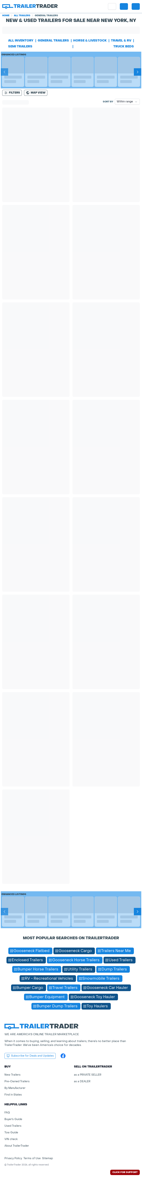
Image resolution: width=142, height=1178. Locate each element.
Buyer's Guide (13, 1119)
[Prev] (4, 72)
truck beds (123, 46)
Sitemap (47, 1158)
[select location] (124, 6)
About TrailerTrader (16, 1146)
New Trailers (12, 1075)
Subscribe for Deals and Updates (30, 1056)
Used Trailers (12, 1126)
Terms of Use (32, 1158)
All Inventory (20, 40)
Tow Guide (11, 1132)
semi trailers (20, 46)
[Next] (137, 72)
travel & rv (121, 40)
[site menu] (112, 6)
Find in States (13, 1094)
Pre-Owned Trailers (17, 1081)
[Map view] (35, 93)
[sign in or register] (136, 6)
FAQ (7, 1112)
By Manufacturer (15, 1088)
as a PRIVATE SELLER (87, 1075)
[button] (124, 6)
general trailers (53, 40)
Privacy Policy (13, 1158)
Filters (12, 93)
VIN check (11, 1139)
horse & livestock (90, 40)
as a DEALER (82, 1081)
